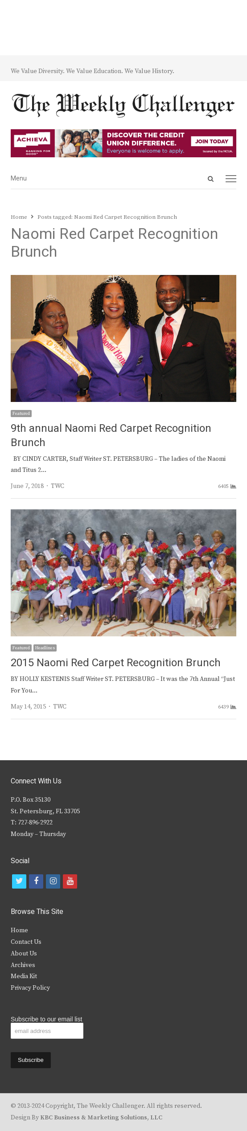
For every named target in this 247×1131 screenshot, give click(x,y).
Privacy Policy (30, 988)
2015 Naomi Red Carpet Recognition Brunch (116, 663)
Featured (21, 413)
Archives (23, 965)
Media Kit (24, 976)
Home (19, 930)
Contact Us (26, 942)
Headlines (45, 648)
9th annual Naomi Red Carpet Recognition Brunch (111, 436)
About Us (24, 954)
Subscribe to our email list (46, 1019)
